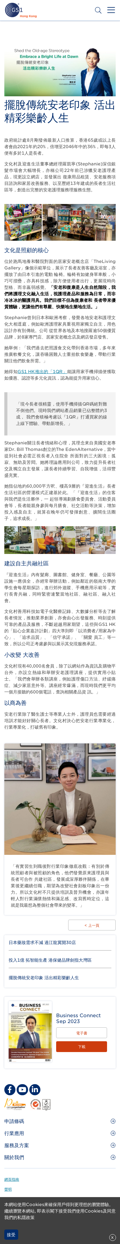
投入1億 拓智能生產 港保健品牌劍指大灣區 (50, 960)
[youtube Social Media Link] (22, 1089)
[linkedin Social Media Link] (34, 1089)
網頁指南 (11, 1179)
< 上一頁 (92, 925)
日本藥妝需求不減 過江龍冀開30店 (42, 942)
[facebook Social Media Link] (9, 1089)
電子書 (81, 1033)
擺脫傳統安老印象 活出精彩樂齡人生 (44, 977)
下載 (81, 1046)
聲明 (8, 1189)
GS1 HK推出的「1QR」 (42, 371)
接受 (11, 1234)
